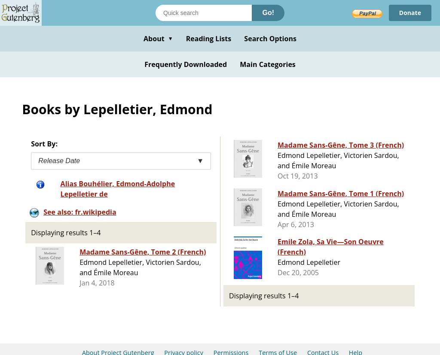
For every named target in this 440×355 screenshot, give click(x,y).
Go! (268, 12)
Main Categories (268, 64)
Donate (410, 13)
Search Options (270, 38)
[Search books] (204, 13)
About (158, 38)
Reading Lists (209, 38)
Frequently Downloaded (185, 64)
